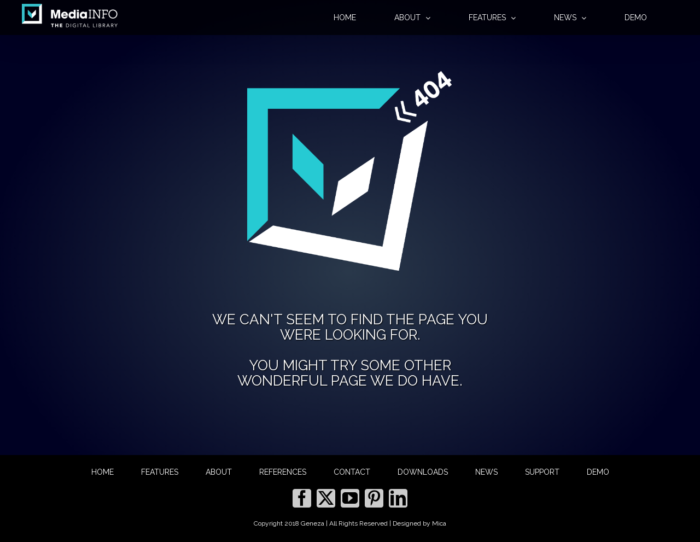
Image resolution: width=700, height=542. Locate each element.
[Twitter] (326, 498)
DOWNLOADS (423, 472)
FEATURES (159, 472)
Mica (439, 523)
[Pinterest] (374, 498)
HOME (102, 472)
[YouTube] (350, 498)
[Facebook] (302, 498)
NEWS (486, 472)
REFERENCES (282, 472)
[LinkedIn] (398, 498)
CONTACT (352, 472)
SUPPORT (542, 472)
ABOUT (219, 472)
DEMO (598, 472)
